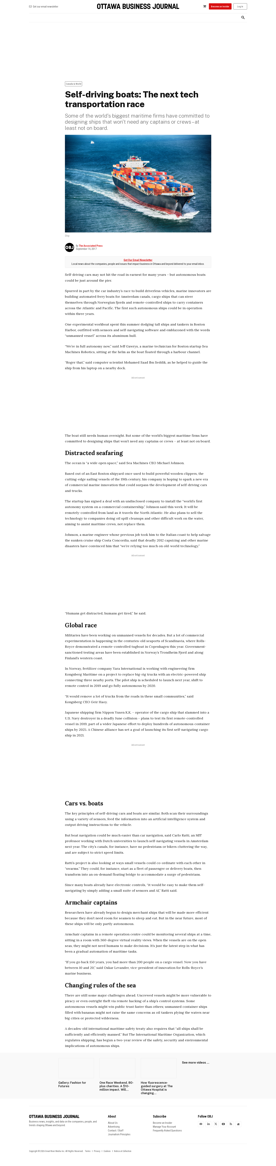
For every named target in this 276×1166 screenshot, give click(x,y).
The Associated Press (91, 245)
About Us (113, 1122)
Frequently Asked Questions (167, 1130)
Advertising (114, 1126)
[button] (243, 18)
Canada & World (73, 83)
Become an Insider (162, 1122)
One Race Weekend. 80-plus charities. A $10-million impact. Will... (116, 1086)
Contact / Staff (115, 1130)
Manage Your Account (164, 1126)
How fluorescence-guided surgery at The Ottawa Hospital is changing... (157, 1088)
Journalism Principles (119, 1134)
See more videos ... (195, 1062)
